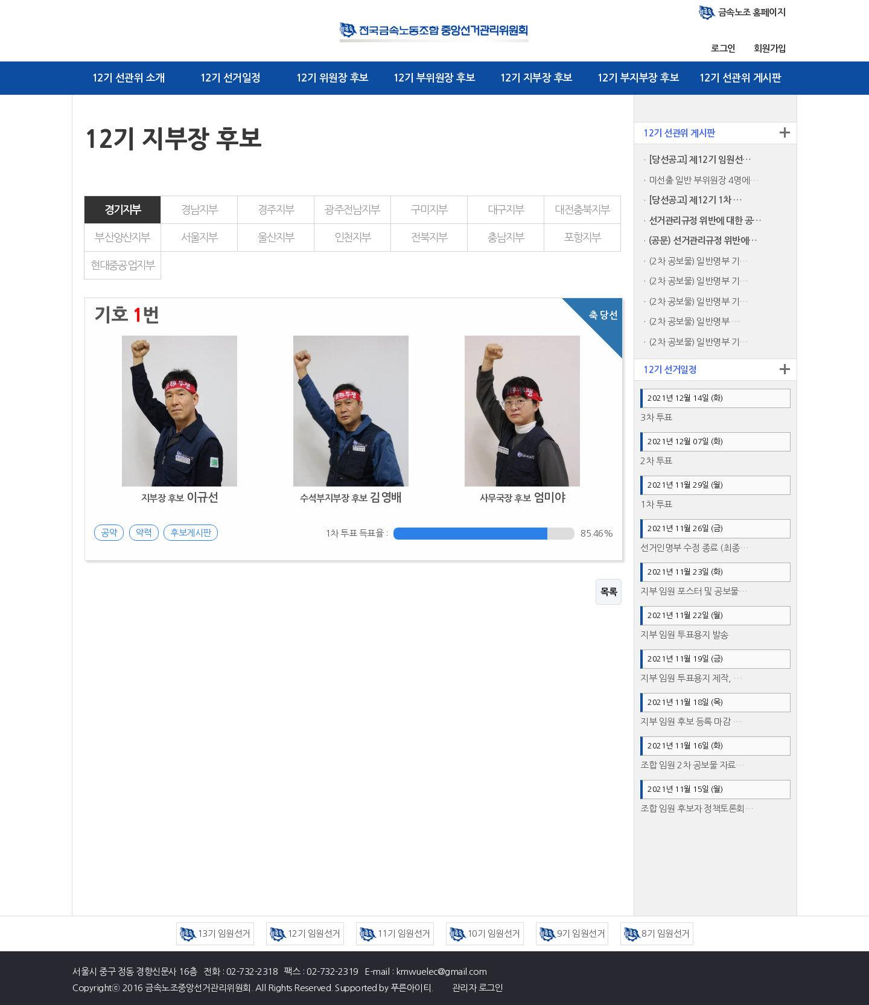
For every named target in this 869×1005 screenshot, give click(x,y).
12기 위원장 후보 (332, 78)
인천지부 (352, 237)
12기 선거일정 (230, 78)
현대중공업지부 (122, 265)
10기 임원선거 (485, 933)
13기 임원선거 (215, 933)
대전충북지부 (582, 210)
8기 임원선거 (657, 933)
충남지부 (506, 237)
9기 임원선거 (572, 933)
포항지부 (582, 237)
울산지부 (276, 237)
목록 (608, 591)
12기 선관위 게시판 (740, 78)
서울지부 (199, 237)
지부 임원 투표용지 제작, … (691, 678)
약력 (144, 532)
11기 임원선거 (395, 933)
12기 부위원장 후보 (434, 78)
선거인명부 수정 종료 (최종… (694, 547)
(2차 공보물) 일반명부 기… (698, 261)
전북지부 (429, 237)
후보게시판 (190, 532)
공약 (109, 532)
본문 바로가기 (0, 0)
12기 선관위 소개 (128, 78)
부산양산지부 (122, 237)
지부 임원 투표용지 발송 (684, 634)
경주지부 (276, 210)
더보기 (784, 132)
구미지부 (429, 210)
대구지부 (506, 210)
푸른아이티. (411, 987)
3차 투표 (656, 417)
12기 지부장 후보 (536, 78)
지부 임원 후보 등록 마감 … (690, 721)
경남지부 (199, 210)
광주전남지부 (352, 210)
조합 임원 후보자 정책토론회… (696, 808)
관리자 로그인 (477, 987)
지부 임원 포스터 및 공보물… (693, 591)
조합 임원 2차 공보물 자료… (692, 765)
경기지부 (122, 210)
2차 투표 (656, 460)
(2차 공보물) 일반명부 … (694, 321)
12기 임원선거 (305, 933)
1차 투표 (656, 504)
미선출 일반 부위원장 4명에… (704, 180)
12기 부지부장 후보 (638, 78)
